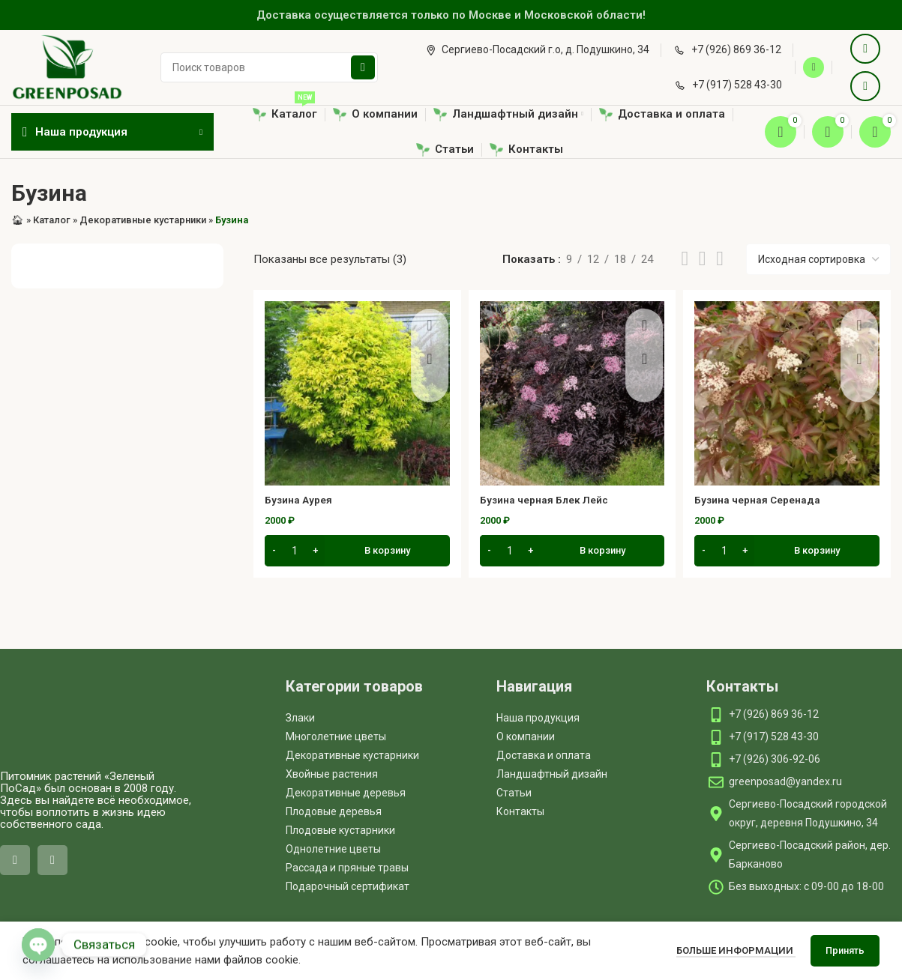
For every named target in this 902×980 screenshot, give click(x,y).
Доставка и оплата (543, 755)
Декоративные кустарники (142, 220)
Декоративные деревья (346, 793)
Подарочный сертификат (347, 886)
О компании (525, 736)
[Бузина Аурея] (357, 393)
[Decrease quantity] (274, 553)
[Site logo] (67, 66)
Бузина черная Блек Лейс (551, 499)
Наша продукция (538, 718)
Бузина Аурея (302, 499)
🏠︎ (17, 220)
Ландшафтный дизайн (551, 774)
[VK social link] (865, 49)
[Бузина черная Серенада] (787, 393)
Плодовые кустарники (340, 830)
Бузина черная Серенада (764, 499)
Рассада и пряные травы (347, 868)
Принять (845, 950)
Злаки (300, 718)
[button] (357, 553)
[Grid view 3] (702, 259)
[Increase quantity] (315, 553)
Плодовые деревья (334, 811)
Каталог (51, 220)
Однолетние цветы (333, 849)
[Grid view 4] (720, 259)
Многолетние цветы (336, 736)
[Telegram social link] (865, 86)
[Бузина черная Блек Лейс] (572, 393)
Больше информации (736, 950)
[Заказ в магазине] (818, 259)
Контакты (520, 811)
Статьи (514, 793)
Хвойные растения (332, 774)
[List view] (684, 259)
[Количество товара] (294, 553)
